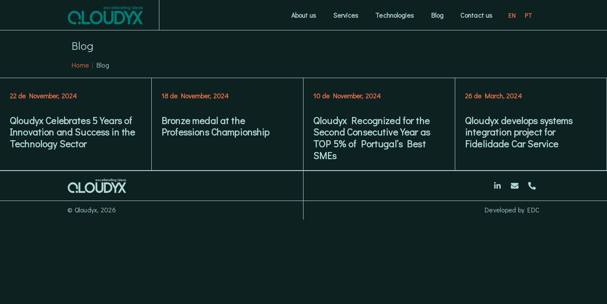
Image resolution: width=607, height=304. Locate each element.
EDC (533, 209)
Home (80, 64)
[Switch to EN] (512, 15)
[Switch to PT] (529, 15)
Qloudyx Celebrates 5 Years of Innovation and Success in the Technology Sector (72, 132)
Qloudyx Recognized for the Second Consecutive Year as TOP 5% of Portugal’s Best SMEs (371, 138)
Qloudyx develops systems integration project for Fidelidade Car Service (519, 132)
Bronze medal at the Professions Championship (215, 126)
